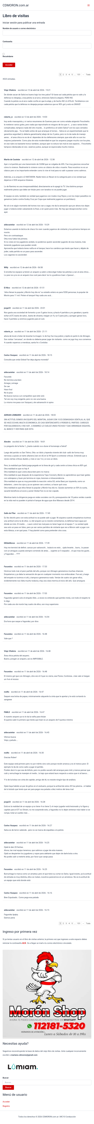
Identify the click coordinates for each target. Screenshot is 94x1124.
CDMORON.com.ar (16, 5)
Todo (88, 74)
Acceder (6, 1102)
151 (78, 74)
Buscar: (6, 1078)
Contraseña (7, 41)
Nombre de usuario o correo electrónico (19, 28)
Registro (6, 1106)
